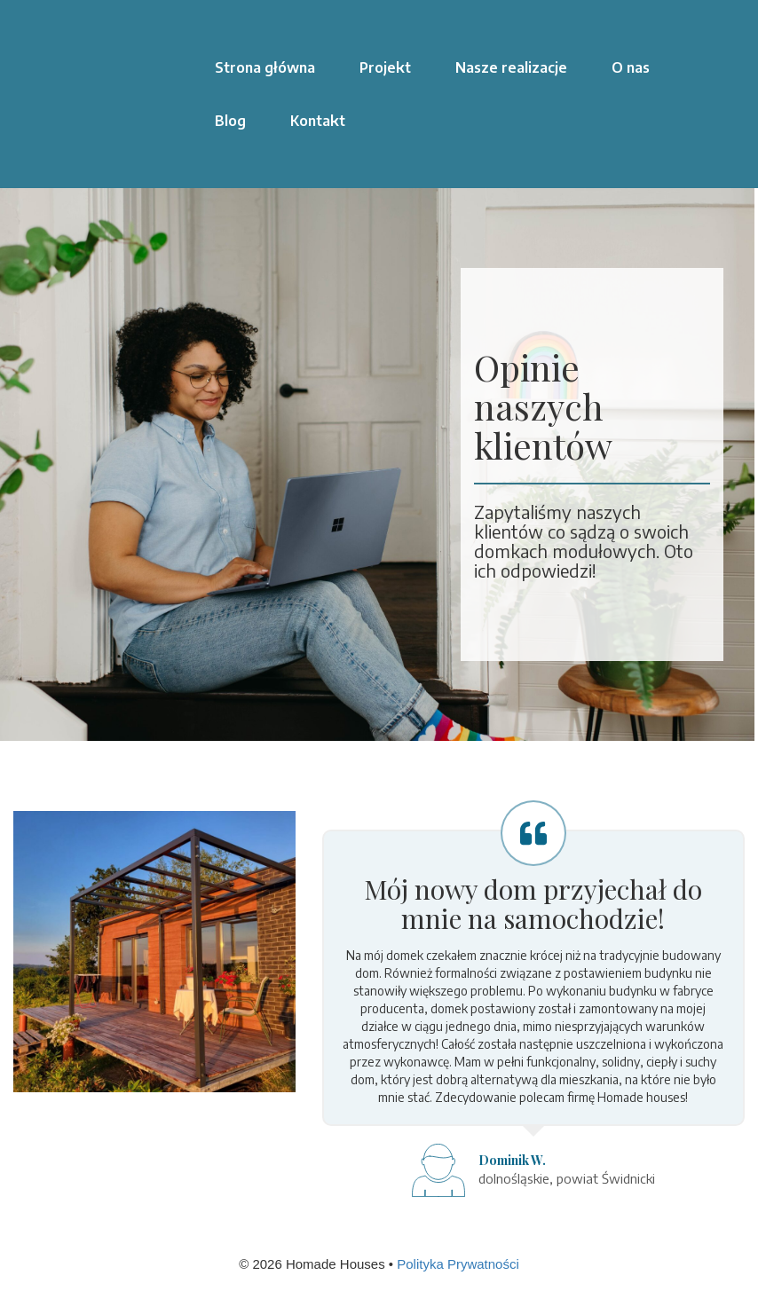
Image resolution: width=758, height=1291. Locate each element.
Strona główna (265, 67)
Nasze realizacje (511, 67)
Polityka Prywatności (458, 1263)
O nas (631, 67)
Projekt (385, 67)
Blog (230, 121)
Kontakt (317, 121)
